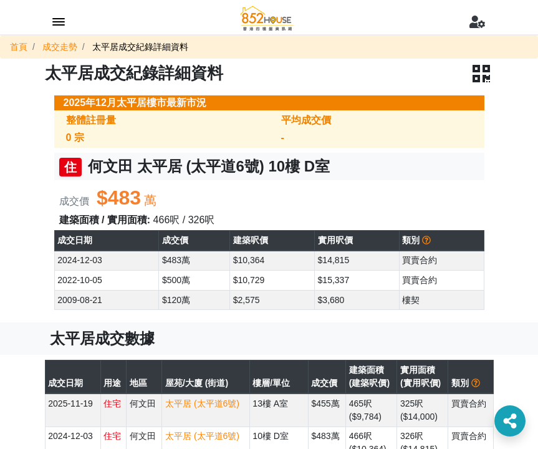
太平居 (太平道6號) (202, 403)
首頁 (18, 47)
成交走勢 (59, 47)
